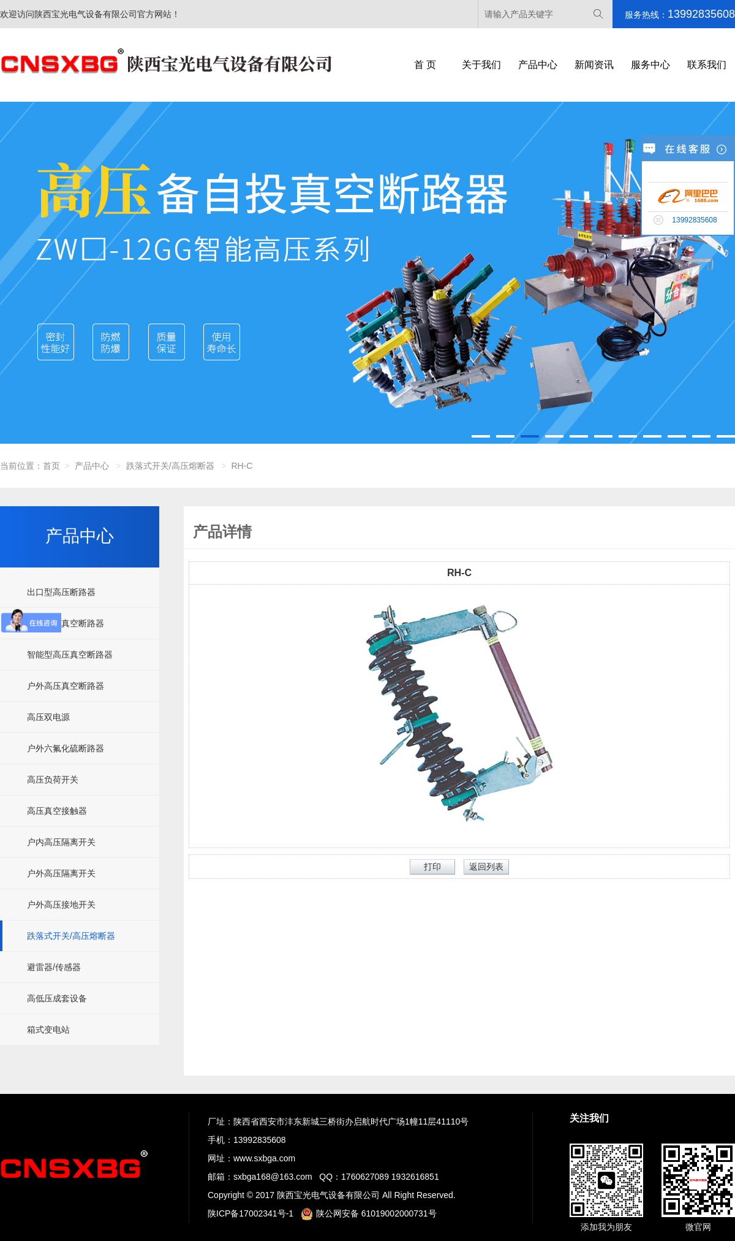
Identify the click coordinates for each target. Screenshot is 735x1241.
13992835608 (259, 1140)
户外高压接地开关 (61, 904)
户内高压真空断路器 (65, 623)
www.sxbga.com (264, 1158)
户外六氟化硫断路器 (65, 748)
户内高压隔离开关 (61, 842)
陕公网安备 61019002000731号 (369, 1213)
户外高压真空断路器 (65, 686)
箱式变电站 (48, 1029)
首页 (51, 466)
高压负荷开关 (52, 779)
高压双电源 (48, 717)
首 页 (425, 64)
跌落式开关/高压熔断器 (170, 466)
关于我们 (481, 64)
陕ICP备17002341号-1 (250, 1213)
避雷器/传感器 (54, 967)
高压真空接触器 (57, 811)
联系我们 (706, 64)
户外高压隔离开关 (61, 873)
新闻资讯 (594, 64)
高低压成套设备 (57, 998)
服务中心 (650, 64)
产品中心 (537, 64)
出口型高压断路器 (61, 592)
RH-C (241, 466)
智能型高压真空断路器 (70, 654)
